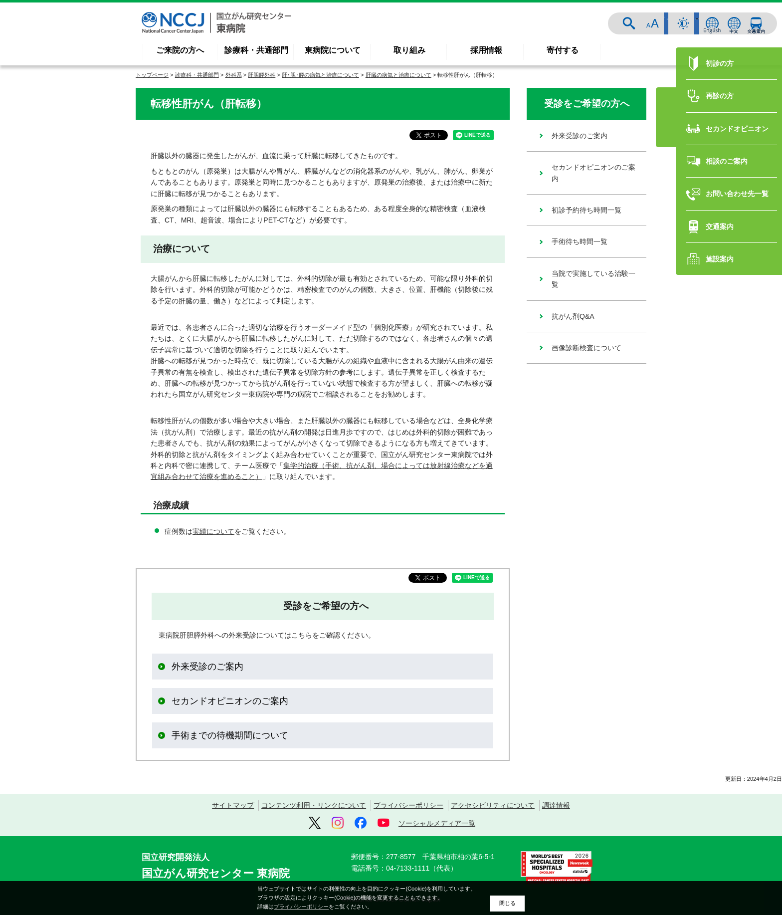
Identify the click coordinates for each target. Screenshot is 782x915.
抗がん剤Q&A (573, 316)
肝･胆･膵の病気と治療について (320, 75)
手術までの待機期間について (230, 735)
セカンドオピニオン (728, 368)
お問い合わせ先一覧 (728, 434)
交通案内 (756, 23)
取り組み (409, 50)
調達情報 (556, 805)
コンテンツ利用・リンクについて (313, 805)
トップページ (152, 75)
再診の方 (711, 335)
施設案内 (711, 498)
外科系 (233, 75)
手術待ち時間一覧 (579, 241)
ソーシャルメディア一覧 (436, 823)
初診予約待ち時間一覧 (586, 210)
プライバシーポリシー (408, 805)
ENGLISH (712, 23)
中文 (734, 23)
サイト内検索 (638, 23)
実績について (213, 531)
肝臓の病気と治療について (398, 75)
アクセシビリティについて (493, 805)
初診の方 (711, 303)
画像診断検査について (586, 348)
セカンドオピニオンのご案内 (230, 701)
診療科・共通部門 (256, 50)
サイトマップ (233, 805)
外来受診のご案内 (207, 667)
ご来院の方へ (180, 50)
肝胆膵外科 (261, 75)
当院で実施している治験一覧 (593, 278)
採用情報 (486, 50)
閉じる (507, 903)
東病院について (333, 50)
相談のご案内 (718, 401)
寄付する (563, 50)
